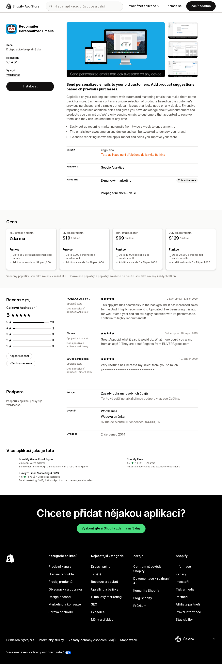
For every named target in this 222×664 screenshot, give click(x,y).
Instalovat (30, 86)
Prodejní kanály (60, 566)
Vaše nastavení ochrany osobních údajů (35, 652)
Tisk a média (185, 589)
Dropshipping (100, 566)
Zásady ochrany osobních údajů (124, 393)
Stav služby (184, 619)
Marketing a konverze (65, 604)
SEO (94, 604)
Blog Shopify (142, 598)
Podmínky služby (51, 640)
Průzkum (139, 605)
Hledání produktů (61, 574)
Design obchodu (60, 597)
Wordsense (13, 74)
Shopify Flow (135, 459)
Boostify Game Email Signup (36, 459)
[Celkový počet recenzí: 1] (53, 328)
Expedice (97, 612)
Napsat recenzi (19, 356)
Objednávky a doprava (65, 589)
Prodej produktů (60, 582)
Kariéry (181, 574)
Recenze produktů (104, 582)
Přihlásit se (174, 6)
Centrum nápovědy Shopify (147, 569)
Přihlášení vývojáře (20, 640)
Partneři (182, 597)
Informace (183, 566)
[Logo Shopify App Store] (22, 6)
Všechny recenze (21, 363)
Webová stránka (113, 417)
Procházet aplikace (143, 6)
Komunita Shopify (146, 590)
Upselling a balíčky (104, 589)
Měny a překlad (102, 619)
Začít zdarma (201, 6)
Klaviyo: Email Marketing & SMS (39, 473)
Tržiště (96, 574)
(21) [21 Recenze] (16, 62)
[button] (57, 463)
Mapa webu (128, 640)
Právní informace (188, 612)
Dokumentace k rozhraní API (151, 581)
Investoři (182, 582)
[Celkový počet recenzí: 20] (52, 322)
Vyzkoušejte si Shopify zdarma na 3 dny (111, 528)
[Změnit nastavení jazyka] (199, 639)
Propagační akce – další (118, 193)
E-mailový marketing (116, 180)
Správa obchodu (61, 612)
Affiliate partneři (188, 604)
